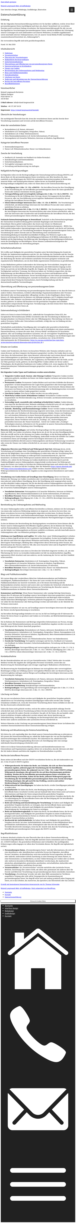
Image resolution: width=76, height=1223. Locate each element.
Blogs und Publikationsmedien (16, 73)
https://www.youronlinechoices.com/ (18, 469)
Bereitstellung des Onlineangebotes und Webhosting (24, 70)
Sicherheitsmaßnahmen (14, 62)
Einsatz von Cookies (12, 68)
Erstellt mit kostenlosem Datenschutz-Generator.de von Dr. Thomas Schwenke (30, 884)
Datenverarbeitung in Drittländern (18, 66)
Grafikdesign (10, 913)
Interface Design (11, 908)
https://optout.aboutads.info (61, 466)
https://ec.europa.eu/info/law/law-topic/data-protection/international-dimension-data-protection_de (32, 341)
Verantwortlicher (11, 55)
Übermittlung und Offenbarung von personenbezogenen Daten (28, 64)
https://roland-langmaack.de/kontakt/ (25, 110)
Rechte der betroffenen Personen (17, 81)
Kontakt (8, 894)
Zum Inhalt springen (8, 2)
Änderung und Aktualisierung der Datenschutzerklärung (26, 79)
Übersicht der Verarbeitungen (16, 57)
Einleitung (9, 53)
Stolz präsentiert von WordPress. (43, 888)
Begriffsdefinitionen (12, 84)
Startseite (8, 892)
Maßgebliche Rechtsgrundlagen (17, 59)
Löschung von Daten (12, 77)
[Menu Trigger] (72, 9)
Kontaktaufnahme (11, 75)
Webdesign (9, 910)
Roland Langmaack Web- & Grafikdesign (16, 6)
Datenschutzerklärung (13, 897)
